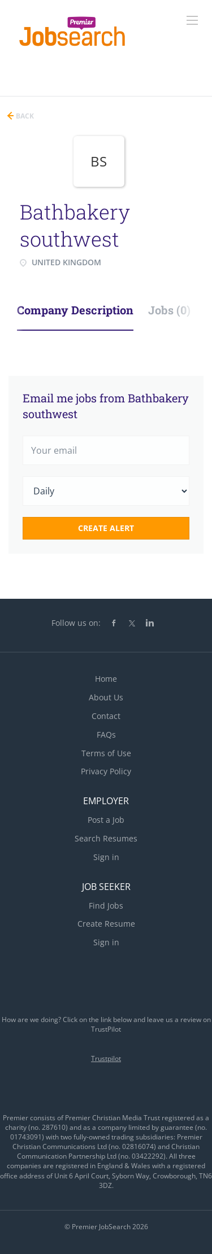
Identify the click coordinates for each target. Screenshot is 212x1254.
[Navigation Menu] (192, 20)
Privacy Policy (106, 771)
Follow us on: (76, 622)
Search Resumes (106, 838)
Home (106, 678)
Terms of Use (106, 753)
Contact (106, 716)
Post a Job (106, 819)
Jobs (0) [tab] (169, 309)
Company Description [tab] (75, 309)
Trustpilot (106, 1058)
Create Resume (106, 923)
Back (24, 116)
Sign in (106, 857)
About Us (106, 697)
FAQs (106, 734)
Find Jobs (106, 905)
